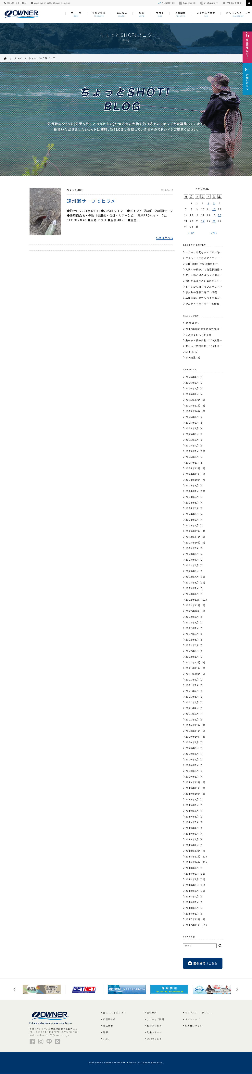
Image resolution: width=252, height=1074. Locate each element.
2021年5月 (192, 702)
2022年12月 (193, 599)
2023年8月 (192, 554)
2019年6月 (192, 816)
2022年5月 (192, 639)
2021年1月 (192, 719)
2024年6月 (192, 496)
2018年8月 (192, 873)
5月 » (214, 232)
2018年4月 (192, 896)
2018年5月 (192, 890)
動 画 (105, 1032)
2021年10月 (193, 673)
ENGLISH (169, 3)
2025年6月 (192, 434)
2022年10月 (193, 611)
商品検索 (108, 1026)
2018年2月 (192, 907)
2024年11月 (193, 474)
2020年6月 (192, 759)
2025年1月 (192, 462)
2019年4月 (192, 828)
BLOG (106, 1039)
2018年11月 (193, 856)
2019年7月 (192, 810)
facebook (187, 3)
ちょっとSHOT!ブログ (42, 58)
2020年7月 (192, 753)
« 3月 (191, 232)
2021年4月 (192, 708)
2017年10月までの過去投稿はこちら (207, 329)
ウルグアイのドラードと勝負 (202, 303)
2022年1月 (192, 656)
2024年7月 (192, 491)
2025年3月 (192, 451)
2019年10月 (193, 793)
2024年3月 (192, 514)
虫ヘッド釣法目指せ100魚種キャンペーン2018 (213, 346)
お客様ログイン (193, 1026)
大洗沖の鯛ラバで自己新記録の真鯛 (206, 269)
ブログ (18, 58)
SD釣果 (189, 323)
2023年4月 (192, 576)
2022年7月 (192, 628)
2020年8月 (192, 748)
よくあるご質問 (155, 1019)
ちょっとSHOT (75, 189)
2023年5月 (192, 571)
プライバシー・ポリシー (198, 1013)
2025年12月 (193, 399)
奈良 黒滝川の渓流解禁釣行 (201, 263)
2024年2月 (192, 519)
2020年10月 (193, 736)
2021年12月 (193, 662)
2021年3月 (192, 713)
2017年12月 (193, 919)
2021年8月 (192, 685)
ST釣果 (189, 351)
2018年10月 (193, 862)
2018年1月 (192, 913)
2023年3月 (192, 582)
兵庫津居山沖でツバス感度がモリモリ (207, 298)
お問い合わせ (154, 1026)
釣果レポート (154, 1032)
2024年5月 (192, 502)
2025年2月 (192, 456)
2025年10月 (193, 411)
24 (203, 221)
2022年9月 (192, 616)
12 (214, 209)
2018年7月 (192, 879)
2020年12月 (193, 725)
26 (214, 221)
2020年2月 (192, 770)
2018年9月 (192, 867)
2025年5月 (192, 439)
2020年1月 (192, 776)
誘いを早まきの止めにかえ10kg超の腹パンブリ (213, 280)
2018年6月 (192, 885)
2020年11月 (193, 730)
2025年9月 (192, 416)
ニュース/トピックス (114, 1013)
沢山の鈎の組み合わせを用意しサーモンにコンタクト (217, 275)
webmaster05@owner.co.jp (51, 3)
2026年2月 (192, 388)
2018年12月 (193, 850)
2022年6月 (192, 633)
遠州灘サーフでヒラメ (91, 201)
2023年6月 (192, 565)
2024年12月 (193, 468)
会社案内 (152, 1013)
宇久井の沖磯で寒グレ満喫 (201, 292)
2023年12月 (193, 531)
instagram (209, 3)
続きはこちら (164, 238)
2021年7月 (192, 691)
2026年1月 (192, 394)
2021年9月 (192, 679)
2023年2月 (192, 588)
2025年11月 (193, 405)
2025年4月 (192, 445)
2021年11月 (193, 668)
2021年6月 (192, 696)
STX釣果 (190, 357)
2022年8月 (192, 622)
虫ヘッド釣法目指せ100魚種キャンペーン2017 (213, 340)
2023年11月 (193, 536)
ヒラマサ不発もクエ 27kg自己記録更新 (208, 252)
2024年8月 (192, 485)
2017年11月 (193, 925)
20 (219, 215)
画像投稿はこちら (203, 963)
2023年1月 (192, 593)
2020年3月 (192, 765)
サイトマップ (192, 1019)
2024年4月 (192, 508)
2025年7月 (192, 428)
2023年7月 (192, 559)
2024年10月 (193, 479)
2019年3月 (192, 833)
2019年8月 (192, 805)
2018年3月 (192, 902)
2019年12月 (193, 782)
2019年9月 (192, 799)
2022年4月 (192, 645)
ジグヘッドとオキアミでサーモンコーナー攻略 (213, 258)
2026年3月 (192, 382)
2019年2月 (192, 839)
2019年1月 (192, 845)
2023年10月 (193, 542)
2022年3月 (192, 651)
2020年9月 (192, 742)
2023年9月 (192, 548)
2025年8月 (192, 422)
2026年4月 (192, 377)
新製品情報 (109, 1019)
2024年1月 (192, 525)
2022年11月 (193, 605)
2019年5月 (192, 822)
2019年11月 (193, 788)
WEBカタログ (232, 3)
